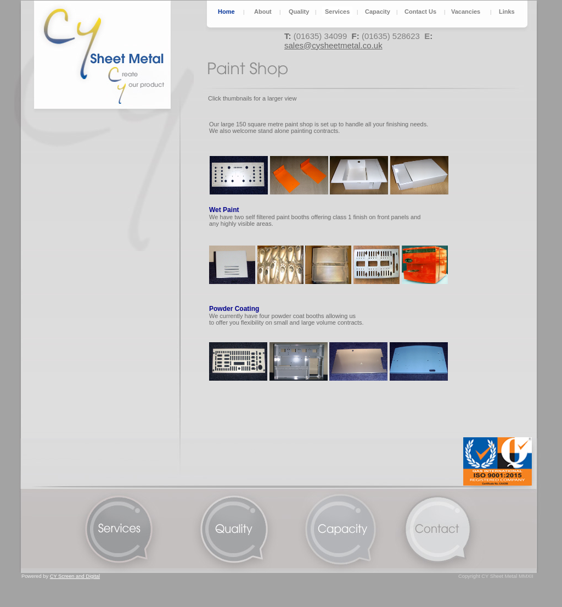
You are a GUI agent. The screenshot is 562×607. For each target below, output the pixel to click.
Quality (299, 11)
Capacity (377, 11)
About (263, 11)
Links (507, 11)
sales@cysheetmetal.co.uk (333, 45)
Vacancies (465, 11)
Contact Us (420, 11)
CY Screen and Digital (75, 576)
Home (226, 11)
